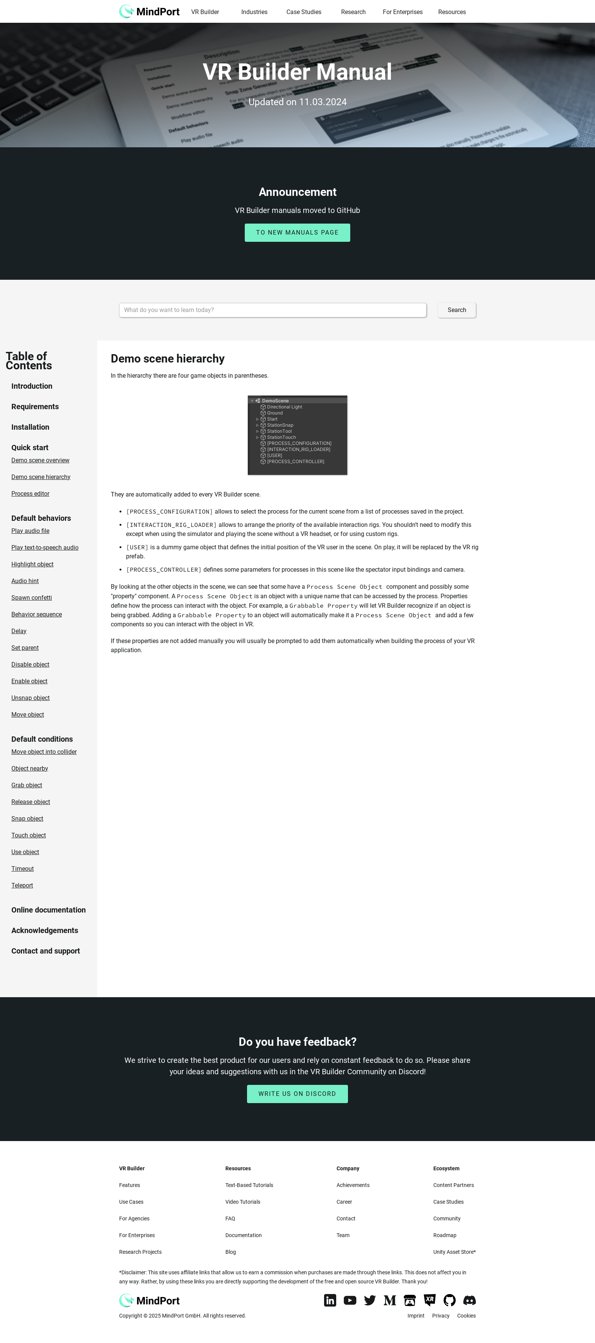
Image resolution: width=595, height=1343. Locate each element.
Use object (25, 852)
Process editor (30, 493)
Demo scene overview (40, 460)
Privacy (441, 1316)
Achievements (353, 1185)
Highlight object (32, 564)
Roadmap (444, 1235)
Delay (19, 631)
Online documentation (48, 909)
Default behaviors (41, 518)
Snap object (27, 818)
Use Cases (131, 1202)
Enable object (29, 681)
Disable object (30, 664)
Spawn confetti (31, 597)
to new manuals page (297, 232)
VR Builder (205, 12)
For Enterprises (403, 12)
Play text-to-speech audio (45, 547)
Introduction (31, 386)
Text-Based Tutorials (249, 1185)
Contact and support (45, 950)
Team (343, 1235)
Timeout (22, 868)
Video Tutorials (242, 1202)
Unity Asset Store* (454, 1252)
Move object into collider (44, 751)
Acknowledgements (44, 930)
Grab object (26, 785)
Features (129, 1185)
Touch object (28, 835)
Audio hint (25, 581)
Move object (27, 714)
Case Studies (303, 12)
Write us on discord (297, 1093)
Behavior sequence (36, 614)
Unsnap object (30, 697)
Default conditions (42, 739)
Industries (254, 12)
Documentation (243, 1235)
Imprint (416, 1316)
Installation (30, 427)
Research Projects (140, 1252)
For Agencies (134, 1218)
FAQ (230, 1218)
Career (344, 1202)
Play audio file (30, 530)
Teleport (22, 885)
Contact (346, 1218)
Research (353, 12)
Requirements (35, 406)
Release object (30, 801)
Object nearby (29, 768)
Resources (452, 12)
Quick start (30, 447)
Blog (230, 1252)
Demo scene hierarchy (41, 477)
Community (447, 1218)
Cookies (466, 1316)
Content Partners (453, 1185)
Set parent (25, 647)
